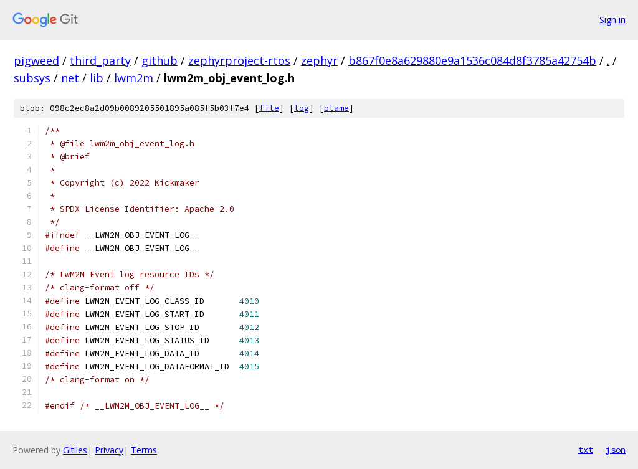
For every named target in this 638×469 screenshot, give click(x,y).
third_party (100, 60)
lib (96, 77)
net (70, 77)
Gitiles (75, 450)
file (269, 108)
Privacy (109, 450)
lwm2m (133, 77)
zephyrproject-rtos (239, 60)
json (616, 449)
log (301, 108)
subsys (32, 77)
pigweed (36, 60)
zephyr (319, 60)
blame (336, 108)
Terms (144, 450)
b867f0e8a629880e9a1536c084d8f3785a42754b (472, 60)
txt (585, 449)
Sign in (612, 20)
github (159, 60)
